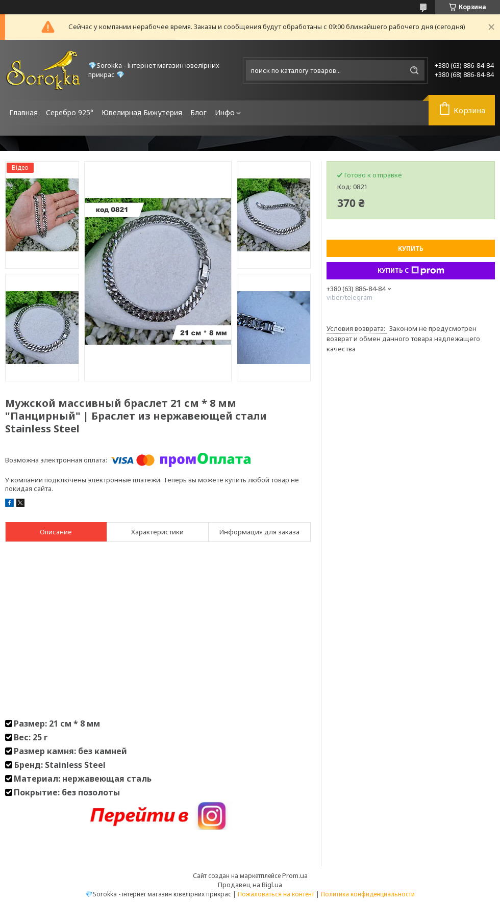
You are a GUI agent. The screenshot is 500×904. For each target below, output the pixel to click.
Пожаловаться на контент (276, 894)
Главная (23, 112)
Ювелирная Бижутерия (142, 112)
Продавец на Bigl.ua (250, 884)
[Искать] (414, 70)
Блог (198, 112)
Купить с (411, 270)
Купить (410, 248)
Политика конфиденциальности (368, 894)
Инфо (225, 112)
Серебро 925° (69, 112)
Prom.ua (295, 875)
